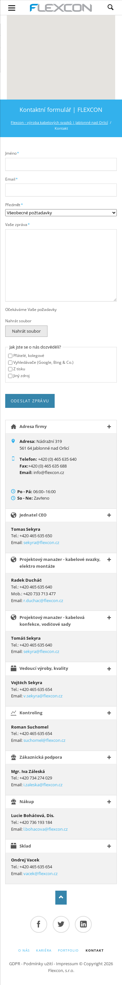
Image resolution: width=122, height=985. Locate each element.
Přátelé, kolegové (28, 355)
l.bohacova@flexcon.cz (45, 829)
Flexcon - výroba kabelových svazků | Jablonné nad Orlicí (59, 122)
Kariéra (43, 950)
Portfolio (68, 950)
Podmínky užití (38, 964)
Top (61, 898)
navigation (12, 8)
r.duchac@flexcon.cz (43, 600)
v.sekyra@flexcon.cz (42, 696)
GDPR (14, 964)
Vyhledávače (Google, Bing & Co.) (43, 362)
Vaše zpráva (17, 224)
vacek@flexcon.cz (40, 873)
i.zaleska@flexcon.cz (42, 785)
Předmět (14, 205)
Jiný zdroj (21, 375)
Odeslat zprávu (30, 401)
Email (12, 179)
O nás (24, 950)
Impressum (67, 964)
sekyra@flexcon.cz (41, 542)
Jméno (12, 153)
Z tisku (19, 369)
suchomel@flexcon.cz (44, 740)
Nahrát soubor (18, 321)
